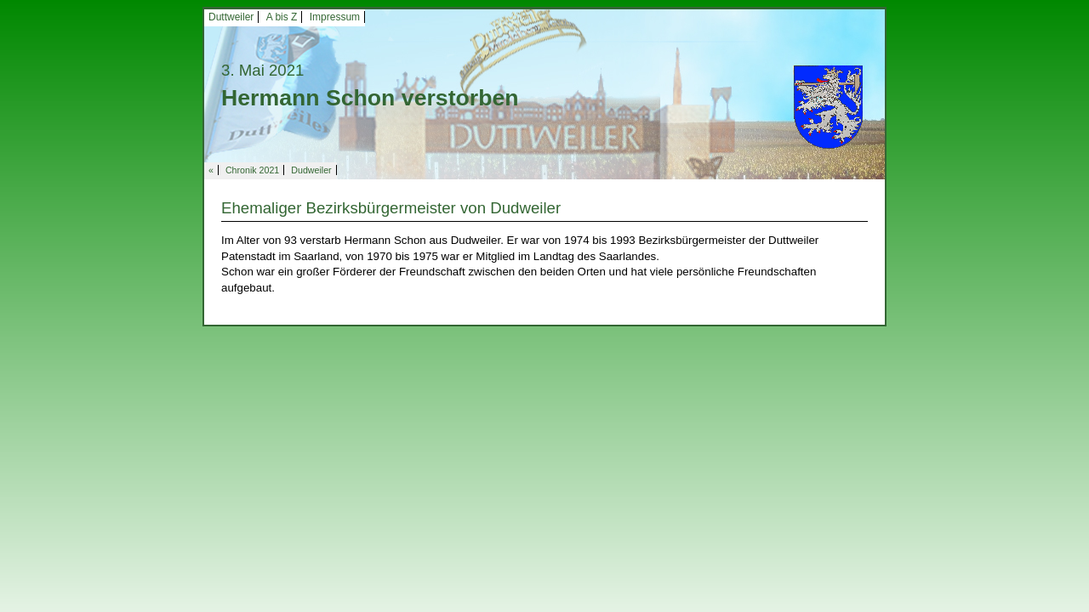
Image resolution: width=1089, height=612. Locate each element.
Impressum (335, 17)
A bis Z (282, 17)
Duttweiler (231, 17)
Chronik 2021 (252, 170)
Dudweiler (311, 170)
